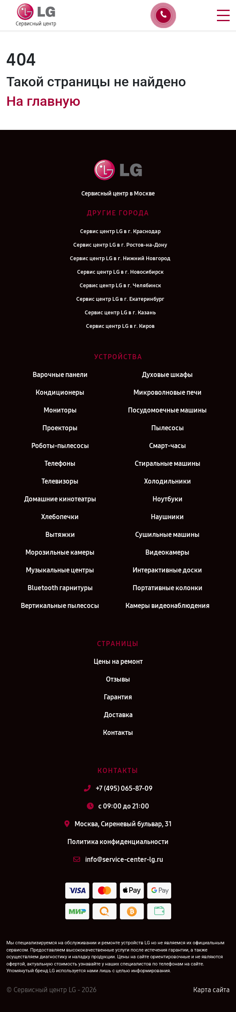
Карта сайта (211, 990)
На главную (43, 101)
